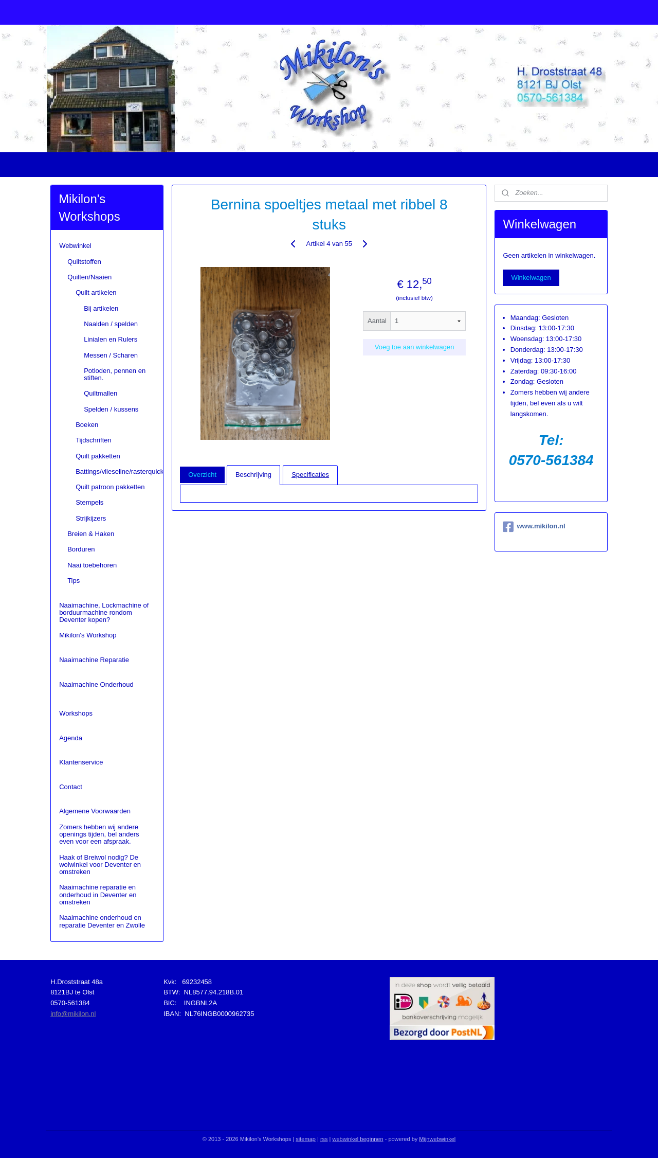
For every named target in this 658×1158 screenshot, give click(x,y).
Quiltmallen (100, 393)
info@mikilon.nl (73, 1014)
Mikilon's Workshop (87, 635)
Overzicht (202, 474)
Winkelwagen (531, 277)
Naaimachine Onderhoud (96, 684)
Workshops (76, 713)
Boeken (87, 425)
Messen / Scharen (111, 355)
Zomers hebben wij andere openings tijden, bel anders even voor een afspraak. (99, 834)
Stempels (89, 502)
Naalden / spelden (111, 324)
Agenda (70, 738)
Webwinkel (75, 246)
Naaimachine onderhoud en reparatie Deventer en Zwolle (102, 921)
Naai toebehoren (92, 565)
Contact (70, 787)
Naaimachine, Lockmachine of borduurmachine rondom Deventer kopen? (104, 612)
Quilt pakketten (98, 456)
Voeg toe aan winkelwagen (414, 347)
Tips (73, 580)
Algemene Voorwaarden (95, 811)
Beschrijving (253, 474)
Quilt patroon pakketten (110, 487)
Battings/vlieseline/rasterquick (119, 471)
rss (324, 1139)
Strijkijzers (91, 518)
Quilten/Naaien (89, 277)
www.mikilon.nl (534, 527)
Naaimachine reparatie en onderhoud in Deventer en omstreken (97, 894)
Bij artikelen (101, 308)
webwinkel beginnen (358, 1139)
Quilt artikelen (96, 292)
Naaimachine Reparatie (94, 660)
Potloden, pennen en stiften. (114, 374)
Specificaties (310, 474)
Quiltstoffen (84, 261)
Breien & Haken (90, 534)
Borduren (81, 549)
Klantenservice (81, 762)
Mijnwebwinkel (437, 1139)
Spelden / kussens (111, 409)
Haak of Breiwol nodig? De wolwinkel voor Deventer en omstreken (100, 864)
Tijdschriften (94, 440)
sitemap (306, 1139)
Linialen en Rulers (110, 339)
